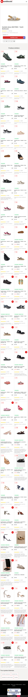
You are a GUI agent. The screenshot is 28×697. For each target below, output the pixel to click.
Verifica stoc (17, 37)
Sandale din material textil (7, 677)
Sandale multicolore (6, 674)
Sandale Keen (14, 674)
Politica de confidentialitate (16, 684)
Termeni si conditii (6, 684)
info (12, 68)
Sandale (16, 677)
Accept (18, 696)
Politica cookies (13, 696)
